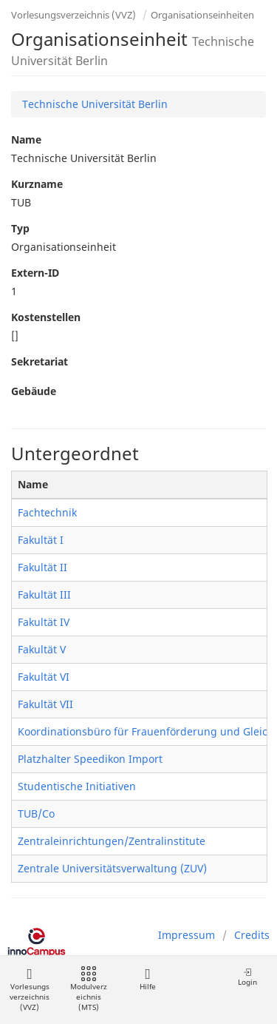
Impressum (186, 935)
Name (26, 139)
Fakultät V (42, 649)
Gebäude (33, 391)
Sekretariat (39, 361)
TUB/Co (36, 813)
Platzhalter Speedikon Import (90, 759)
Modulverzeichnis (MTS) (88, 989)
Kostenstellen (46, 317)
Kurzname (37, 184)
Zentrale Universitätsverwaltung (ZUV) (112, 868)
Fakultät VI (43, 677)
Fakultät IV (43, 622)
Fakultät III (44, 594)
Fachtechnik (47, 512)
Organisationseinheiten (202, 14)
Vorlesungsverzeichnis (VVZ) (73, 14)
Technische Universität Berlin (95, 104)
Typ (20, 228)
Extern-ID (35, 273)
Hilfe (147, 979)
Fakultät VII (45, 704)
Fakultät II (42, 567)
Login (247, 977)
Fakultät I (41, 540)
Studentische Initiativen (77, 786)
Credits (252, 935)
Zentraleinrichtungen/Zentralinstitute (111, 841)
